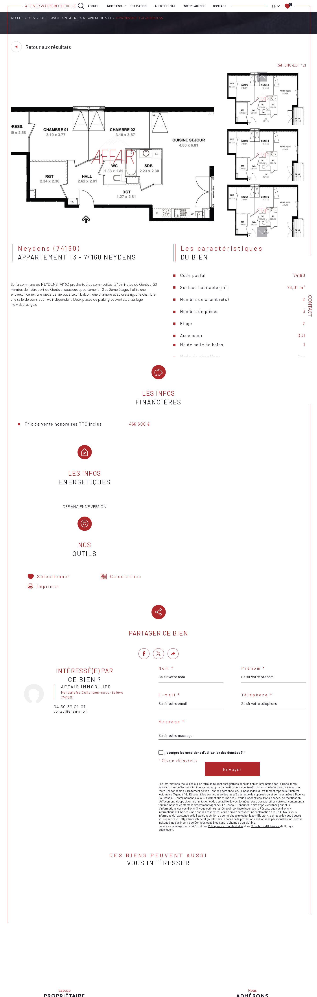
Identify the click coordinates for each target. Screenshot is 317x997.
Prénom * (253, 614)
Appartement (93, 18)
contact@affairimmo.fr (71, 657)
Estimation (138, 6)
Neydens (71, 18)
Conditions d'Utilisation (265, 772)
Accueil (93, 6)
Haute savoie (49, 18)
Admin (205, 967)
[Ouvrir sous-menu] (124, 5)
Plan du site (168, 967)
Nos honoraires (148, 967)
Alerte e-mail (165, 6)
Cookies (250, 967)
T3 (109, 18)
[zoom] (112, 235)
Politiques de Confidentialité (225, 772)
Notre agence (194, 6)
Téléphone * (257, 641)
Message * (171, 667)
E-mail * (169, 641)
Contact (219, 6)
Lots (31, 18)
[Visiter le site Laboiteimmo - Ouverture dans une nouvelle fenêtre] (158, 983)
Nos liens (217, 967)
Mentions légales (188, 967)
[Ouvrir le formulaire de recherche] (55, 5)
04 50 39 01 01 (70, 652)
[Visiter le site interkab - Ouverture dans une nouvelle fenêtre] (252, 953)
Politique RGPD (234, 967)
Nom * (166, 614)
